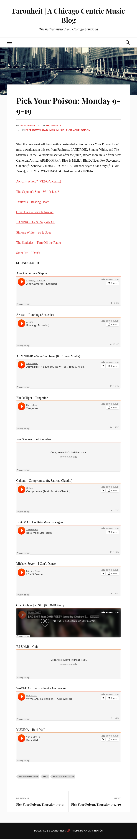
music (60, 130)
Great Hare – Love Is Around (35, 212)
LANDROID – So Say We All (35, 222)
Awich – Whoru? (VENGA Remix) (38, 181)
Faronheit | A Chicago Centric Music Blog (68, 15)
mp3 (52, 130)
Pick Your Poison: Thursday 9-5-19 (40, 804)
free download (37, 130)
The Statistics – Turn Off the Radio (38, 242)
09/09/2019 (53, 125)
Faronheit (28, 125)
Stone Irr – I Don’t (28, 253)
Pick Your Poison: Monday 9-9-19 (68, 105)
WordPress (58, 830)
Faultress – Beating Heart (32, 202)
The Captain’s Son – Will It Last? (37, 192)
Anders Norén (93, 830)
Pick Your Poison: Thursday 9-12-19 (96, 804)
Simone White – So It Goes (33, 232)
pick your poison (78, 130)
